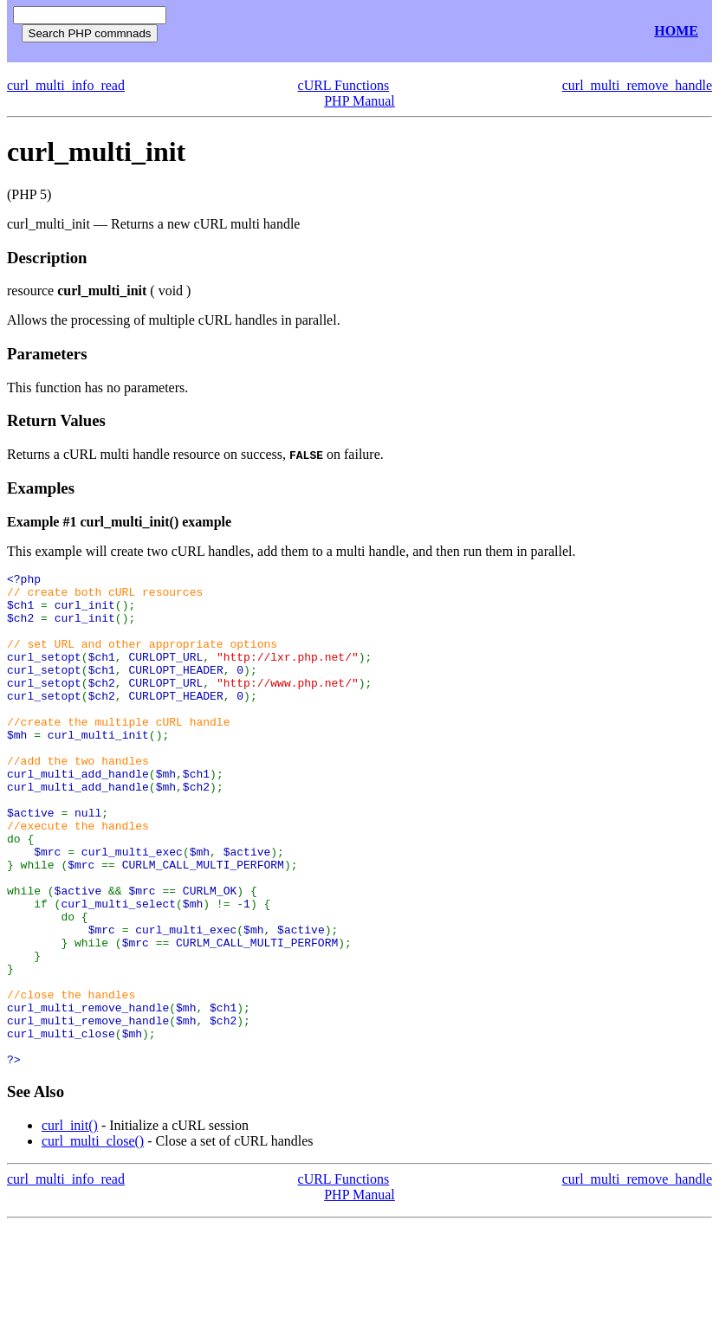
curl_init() (70, 1224)
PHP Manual (359, 101)
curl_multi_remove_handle (637, 85)
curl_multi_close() (93, 1239)
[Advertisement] (379, 31)
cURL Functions (344, 85)
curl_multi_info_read (66, 85)
